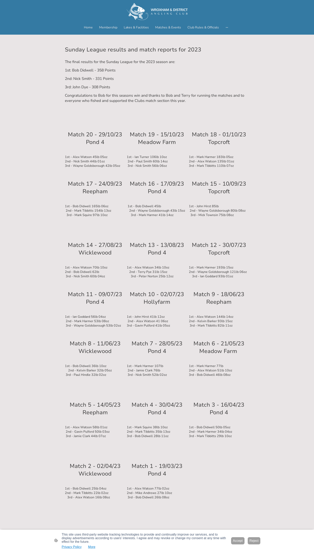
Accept (238, 540)
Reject (254, 540)
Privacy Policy (72, 547)
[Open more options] (227, 27)
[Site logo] (157, 11)
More (91, 547)
